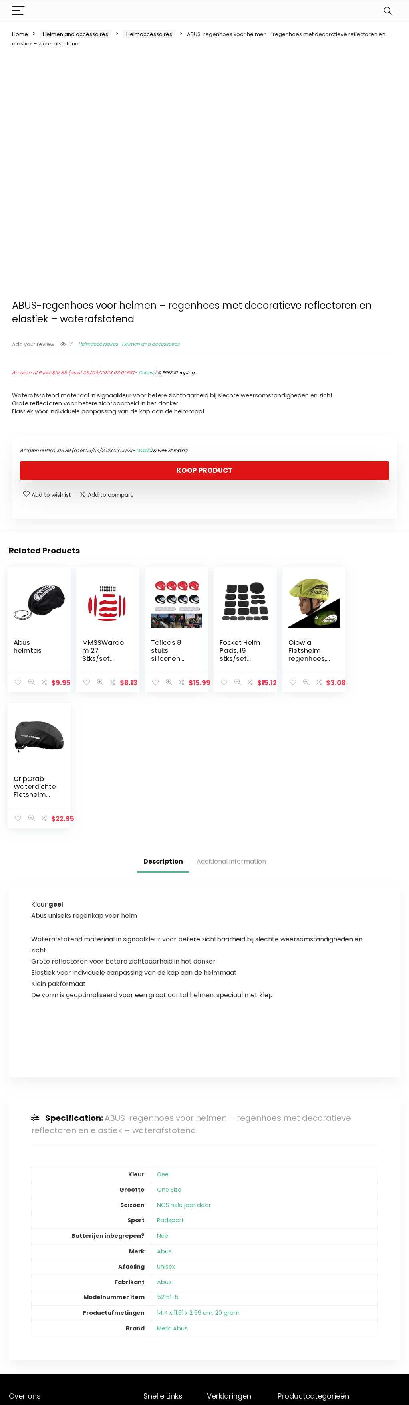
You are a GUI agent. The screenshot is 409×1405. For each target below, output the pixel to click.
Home (20, 34)
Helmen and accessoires (75, 34)
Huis (149, 1278)
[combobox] (339, 1280)
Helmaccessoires (149, 34)
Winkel (152, 1289)
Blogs (150, 1300)
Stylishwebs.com (87, 1393)
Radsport (170, 1084)
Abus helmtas (28, 646)
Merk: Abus (172, 1192)
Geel (163, 1038)
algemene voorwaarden (225, 1292)
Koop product (204, 470)
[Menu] (18, 11)
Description (163, 725)
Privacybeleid (225, 1278)
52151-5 (168, 1161)
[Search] (387, 11)
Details (146, 372)
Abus (164, 1115)
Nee (162, 1100)
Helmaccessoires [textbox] (336, 1280)
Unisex (166, 1130)
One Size (169, 1053)
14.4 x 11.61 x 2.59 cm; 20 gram (198, 1177)
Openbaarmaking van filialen (231, 1311)
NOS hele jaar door (184, 1069)
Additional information (231, 725)
